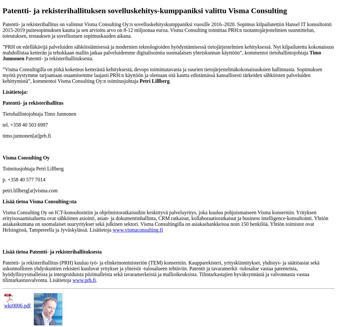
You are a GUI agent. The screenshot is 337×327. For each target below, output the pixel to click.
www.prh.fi (84, 280)
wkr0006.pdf (17, 303)
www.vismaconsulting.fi (138, 230)
